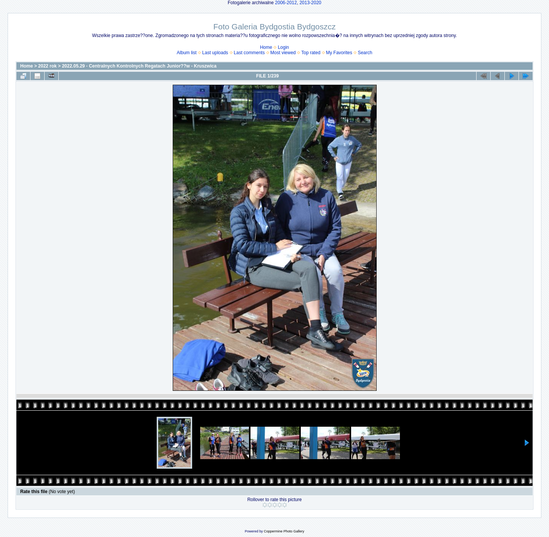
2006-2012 (286, 2)
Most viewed (283, 52)
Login (283, 47)
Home (266, 47)
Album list (187, 52)
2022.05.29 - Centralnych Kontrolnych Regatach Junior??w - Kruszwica (139, 66)
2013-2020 (310, 2)
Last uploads (215, 52)
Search (365, 52)
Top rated (310, 52)
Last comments (249, 52)
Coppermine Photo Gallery (284, 531)
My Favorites (339, 52)
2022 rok (47, 66)
